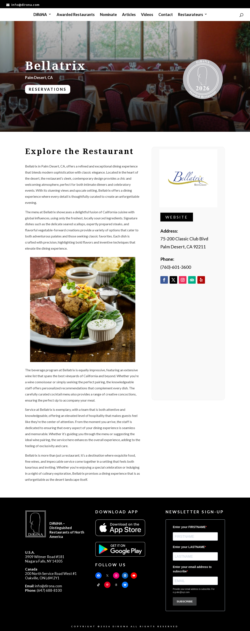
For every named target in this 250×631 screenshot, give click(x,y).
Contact (165, 15)
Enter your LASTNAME (189, 547)
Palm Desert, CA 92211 (183, 246)
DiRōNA (40, 15)
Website (176, 217)
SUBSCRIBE (185, 601)
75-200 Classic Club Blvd (184, 238)
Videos (147, 15)
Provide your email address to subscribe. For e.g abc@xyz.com (193, 590)
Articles (129, 15)
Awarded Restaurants (76, 15)
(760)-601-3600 (175, 267)
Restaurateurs (190, 15)
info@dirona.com (43, 586)
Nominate (108, 15)
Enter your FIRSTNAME (189, 527)
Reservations (47, 89)
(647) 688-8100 (43, 590)
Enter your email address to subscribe (192, 569)
